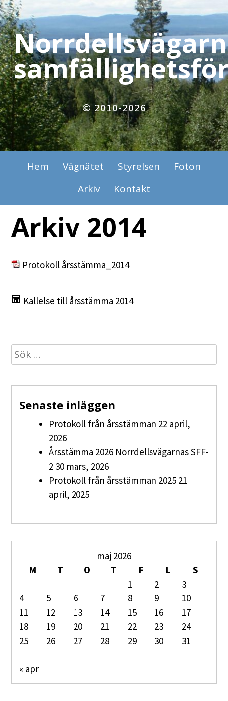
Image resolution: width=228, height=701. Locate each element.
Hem (38, 166)
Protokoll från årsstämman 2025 (112, 480)
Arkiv (89, 188)
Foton (187, 166)
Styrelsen (139, 166)
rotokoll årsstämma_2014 (78, 264)
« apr (29, 669)
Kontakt (132, 188)
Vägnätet (83, 166)
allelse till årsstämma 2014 (81, 301)
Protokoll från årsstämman (102, 424)
